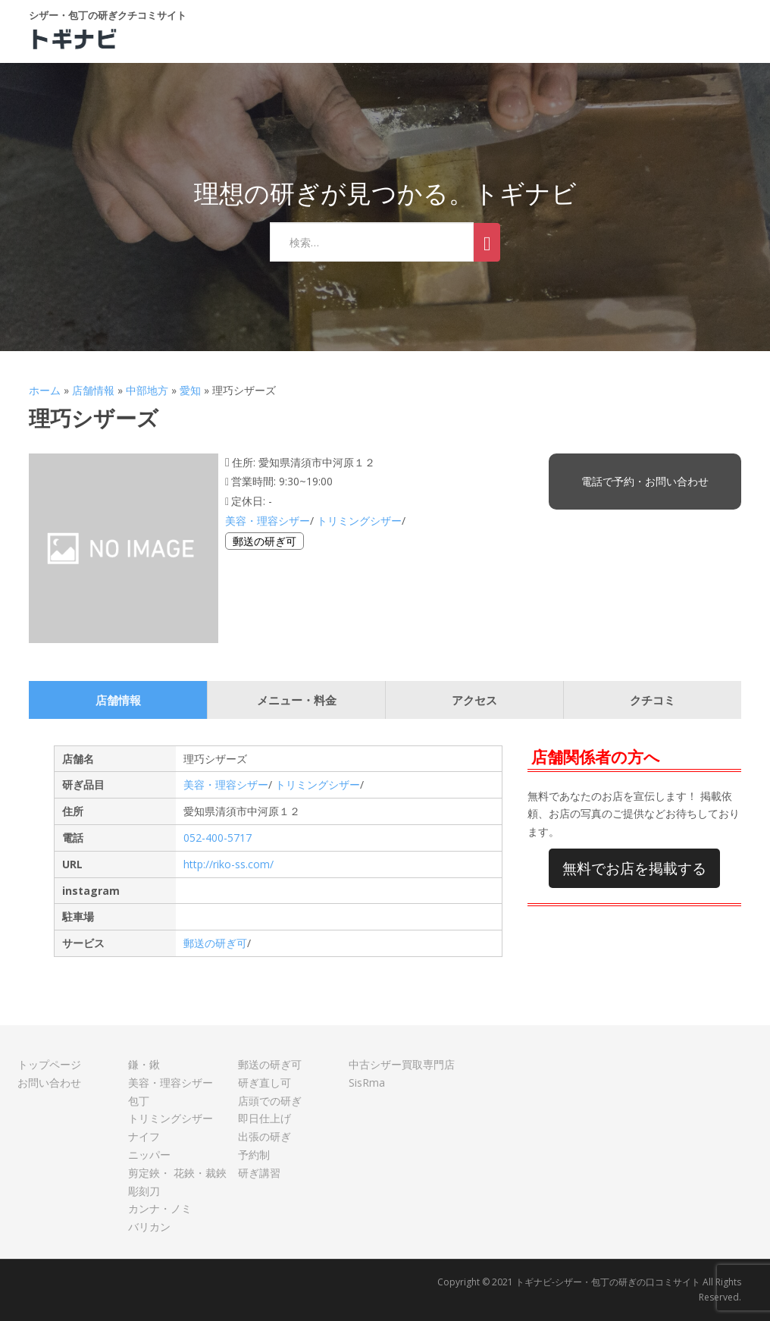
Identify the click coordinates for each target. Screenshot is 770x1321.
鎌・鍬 (144, 1064)
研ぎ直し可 (264, 1082)
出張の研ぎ (264, 1136)
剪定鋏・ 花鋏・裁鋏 (177, 1173)
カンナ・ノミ (160, 1208)
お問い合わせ (49, 1082)
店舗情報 (93, 390)
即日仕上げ (264, 1118)
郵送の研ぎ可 (264, 541)
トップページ (49, 1064)
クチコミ (652, 700)
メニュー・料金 (296, 700)
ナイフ (144, 1136)
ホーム (45, 390)
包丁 (138, 1101)
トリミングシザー (359, 520)
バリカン (149, 1226)
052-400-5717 (217, 837)
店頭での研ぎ (270, 1101)
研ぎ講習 (259, 1173)
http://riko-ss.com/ (228, 864)
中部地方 (147, 390)
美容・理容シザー (267, 520)
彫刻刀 (144, 1191)
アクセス (474, 700)
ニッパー (149, 1154)
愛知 (190, 390)
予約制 (254, 1154)
